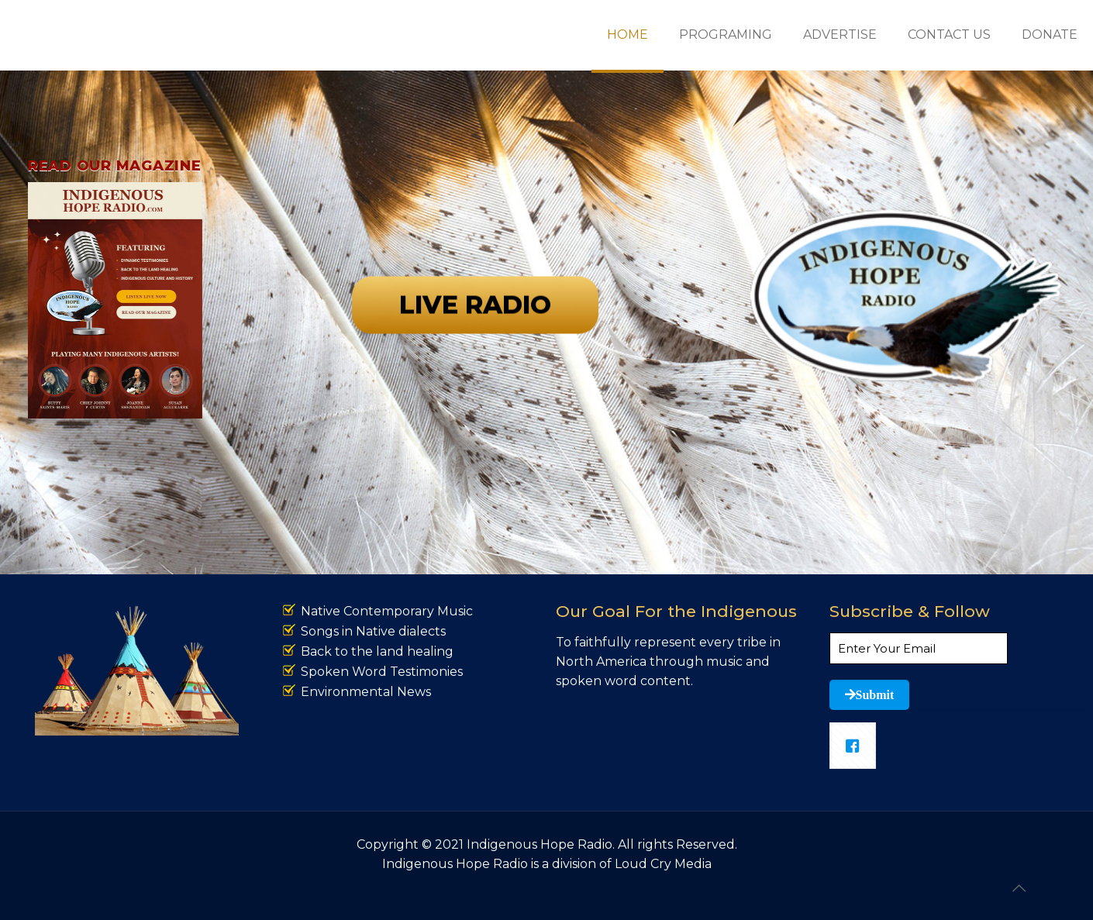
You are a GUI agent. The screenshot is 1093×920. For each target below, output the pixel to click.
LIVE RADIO (475, 353)
